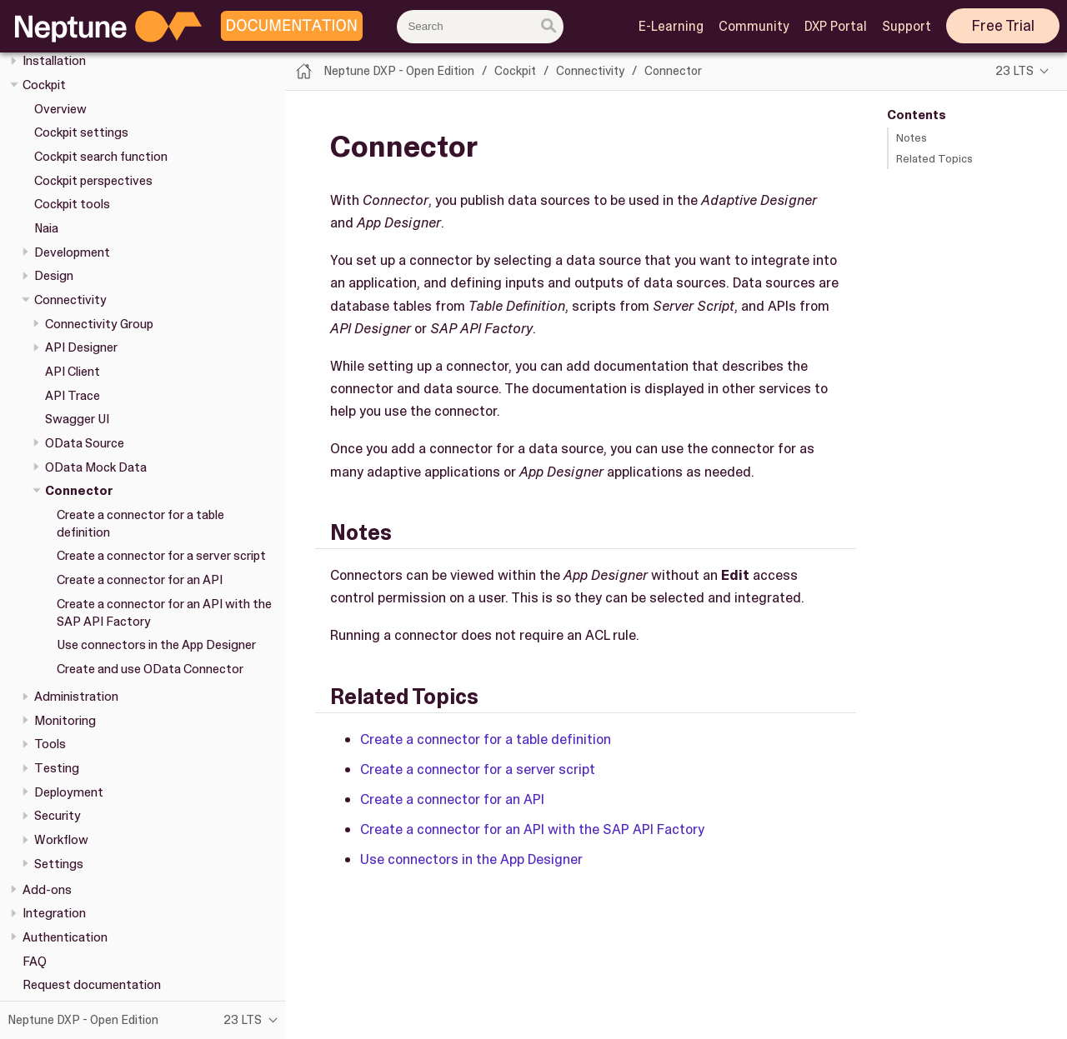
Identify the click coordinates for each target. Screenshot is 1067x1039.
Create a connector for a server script (161, 555)
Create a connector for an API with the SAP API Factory (532, 829)
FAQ (35, 961)
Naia (46, 228)
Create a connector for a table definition (485, 739)
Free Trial (1003, 26)
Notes (911, 138)
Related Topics (934, 159)
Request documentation (92, 985)
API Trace (72, 395)
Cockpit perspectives (93, 180)
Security (57, 815)
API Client (72, 371)
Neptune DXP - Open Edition (398, 70)
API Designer (81, 347)
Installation (54, 60)
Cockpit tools (72, 204)
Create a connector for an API (140, 580)
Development (72, 252)
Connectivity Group (99, 324)
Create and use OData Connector (150, 669)
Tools (50, 744)
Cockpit (44, 85)
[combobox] (480, 26)
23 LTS (1014, 70)
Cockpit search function (101, 156)
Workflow (61, 840)
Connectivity (70, 300)
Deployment (68, 792)
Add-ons (47, 890)
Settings (58, 864)
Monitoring (65, 720)
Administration (76, 696)
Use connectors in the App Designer (156, 645)
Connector (79, 490)
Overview (60, 109)
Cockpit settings (81, 132)
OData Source (84, 443)
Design (53, 275)
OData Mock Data (96, 467)
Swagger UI (77, 419)
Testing (56, 768)
